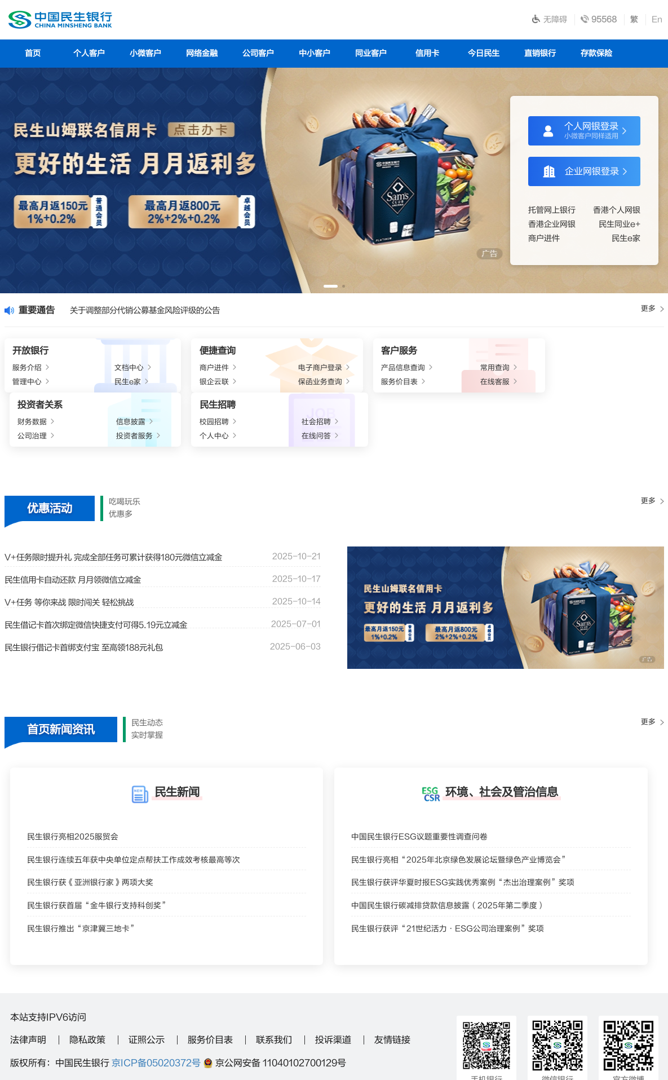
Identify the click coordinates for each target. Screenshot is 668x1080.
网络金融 (202, 53)
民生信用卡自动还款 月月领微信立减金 (82, 532)
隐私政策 (87, 991)
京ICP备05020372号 (156, 1015)
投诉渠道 (333, 991)
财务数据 (430, 369)
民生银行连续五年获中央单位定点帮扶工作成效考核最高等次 (141, 816)
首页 (33, 53)
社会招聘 (632, 369)
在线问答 (632, 385)
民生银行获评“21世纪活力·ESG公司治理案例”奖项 (454, 892)
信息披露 (496, 369)
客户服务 (301, 351)
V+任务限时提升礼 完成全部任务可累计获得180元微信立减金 (128, 509)
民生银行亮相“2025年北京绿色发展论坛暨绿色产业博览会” (467, 816)
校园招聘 (562, 369)
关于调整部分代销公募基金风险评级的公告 (157, 310)
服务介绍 (29, 369)
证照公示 (147, 991)
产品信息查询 (306, 369)
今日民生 (483, 53)
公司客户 (258, 53)
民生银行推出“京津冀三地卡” (86, 892)
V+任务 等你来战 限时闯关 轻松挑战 (78, 554)
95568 (156, 1040)
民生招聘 (565, 351)
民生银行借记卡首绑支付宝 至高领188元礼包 (95, 599)
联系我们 (274, 991)
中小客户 (314, 53)
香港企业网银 (552, 224)
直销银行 (540, 53)
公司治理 (430, 385)
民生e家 (626, 238)
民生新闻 (177, 743)
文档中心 (99, 369)
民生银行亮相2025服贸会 (76, 791)
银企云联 (167, 385)
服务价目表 (302, 385)
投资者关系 (437, 351)
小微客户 (145, 53)
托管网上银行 (552, 210)
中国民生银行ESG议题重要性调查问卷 (424, 791)
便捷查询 (169, 351)
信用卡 (427, 53)
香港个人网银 (616, 210)
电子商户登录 (226, 369)
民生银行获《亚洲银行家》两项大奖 (94, 842)
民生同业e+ (619, 224)
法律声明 (28, 991)
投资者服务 (494, 385)
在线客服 (365, 385)
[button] (331, 286)
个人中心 (562, 385)
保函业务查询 (226, 385)
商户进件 (544, 238)
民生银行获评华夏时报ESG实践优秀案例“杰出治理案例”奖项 (471, 842)
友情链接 (392, 991)
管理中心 (29, 385)
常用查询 (365, 369)
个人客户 (89, 53)
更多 (651, 310)
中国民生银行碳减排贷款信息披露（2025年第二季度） (455, 867)
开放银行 (32, 351)
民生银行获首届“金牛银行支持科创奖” (103, 867)
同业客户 (371, 53)
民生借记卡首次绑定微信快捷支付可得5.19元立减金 (109, 577)
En (657, 19)
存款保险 (596, 53)
